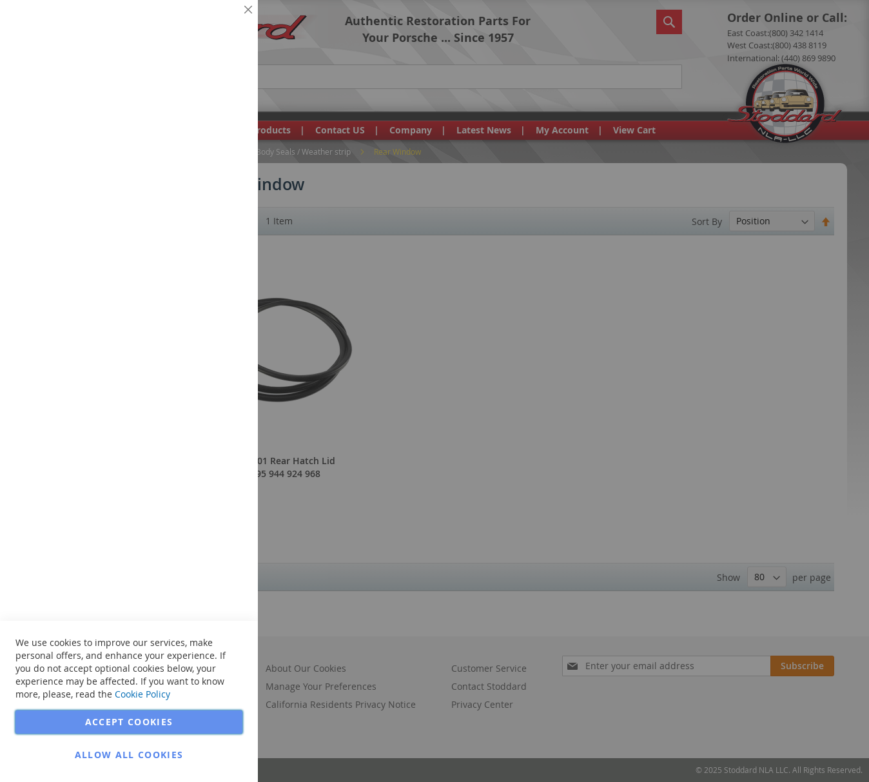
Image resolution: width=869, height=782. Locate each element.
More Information (205, 99)
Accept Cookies (129, 722)
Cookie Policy (142, 694)
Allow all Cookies (129, 754)
